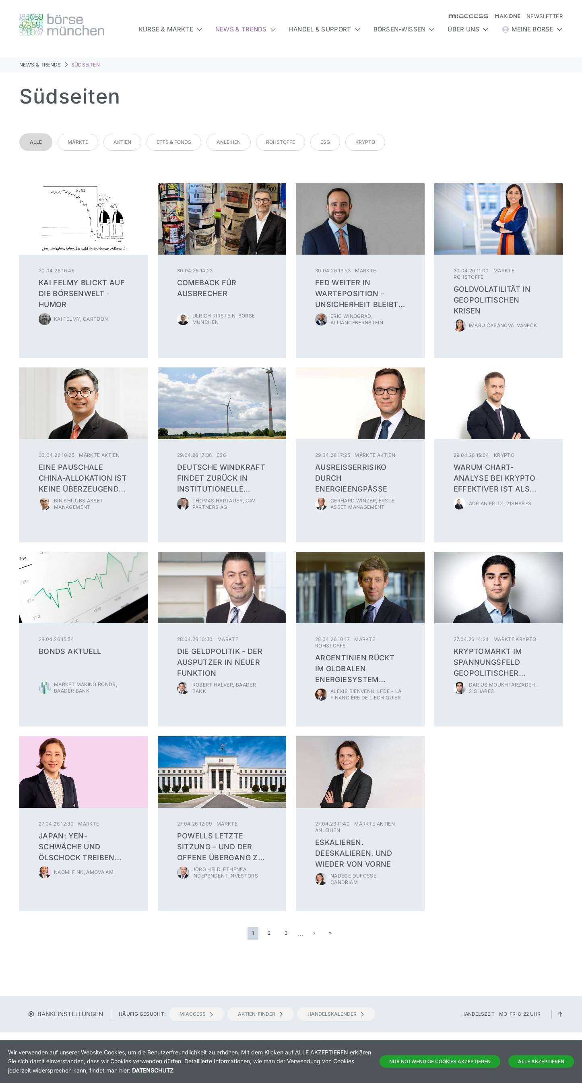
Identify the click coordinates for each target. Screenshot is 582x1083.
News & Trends (40, 65)
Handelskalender (336, 1014)
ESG (325, 142)
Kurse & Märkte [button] (170, 29)
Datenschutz (152, 1070)
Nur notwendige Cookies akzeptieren (440, 1061)
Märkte (78, 142)
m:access (197, 1014)
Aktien (122, 142)
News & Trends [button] (245, 29)
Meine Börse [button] (532, 29)
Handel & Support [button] (325, 29)
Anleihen (229, 142)
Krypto (365, 142)
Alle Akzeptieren (541, 1061)
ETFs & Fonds (174, 142)
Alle (36, 142)
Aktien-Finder (260, 1014)
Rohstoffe (280, 142)
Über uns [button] (468, 29)
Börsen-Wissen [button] (404, 29)
